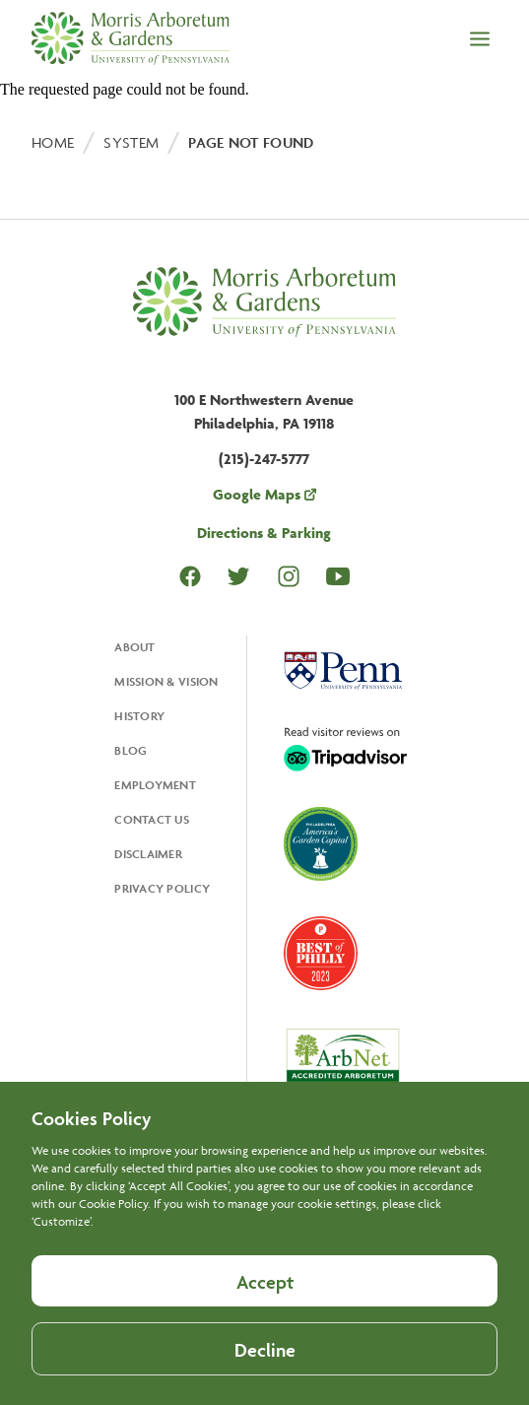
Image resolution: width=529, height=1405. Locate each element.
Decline (265, 1375)
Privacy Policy (162, 888)
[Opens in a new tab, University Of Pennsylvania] (343, 672)
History (139, 715)
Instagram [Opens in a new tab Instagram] (288, 576)
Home (53, 142)
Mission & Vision (166, 681)
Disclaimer (148, 853)
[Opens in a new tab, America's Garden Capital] (320, 846)
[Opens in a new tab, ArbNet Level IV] (343, 1062)
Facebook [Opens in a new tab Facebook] (190, 576)
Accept (265, 1307)
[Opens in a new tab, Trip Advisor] (345, 750)
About (134, 646)
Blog (130, 750)
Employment (155, 784)
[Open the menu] (479, 40)
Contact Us (151, 819)
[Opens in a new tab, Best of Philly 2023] (320, 955)
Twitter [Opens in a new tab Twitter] (238, 576)
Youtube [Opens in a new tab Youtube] (338, 576)
